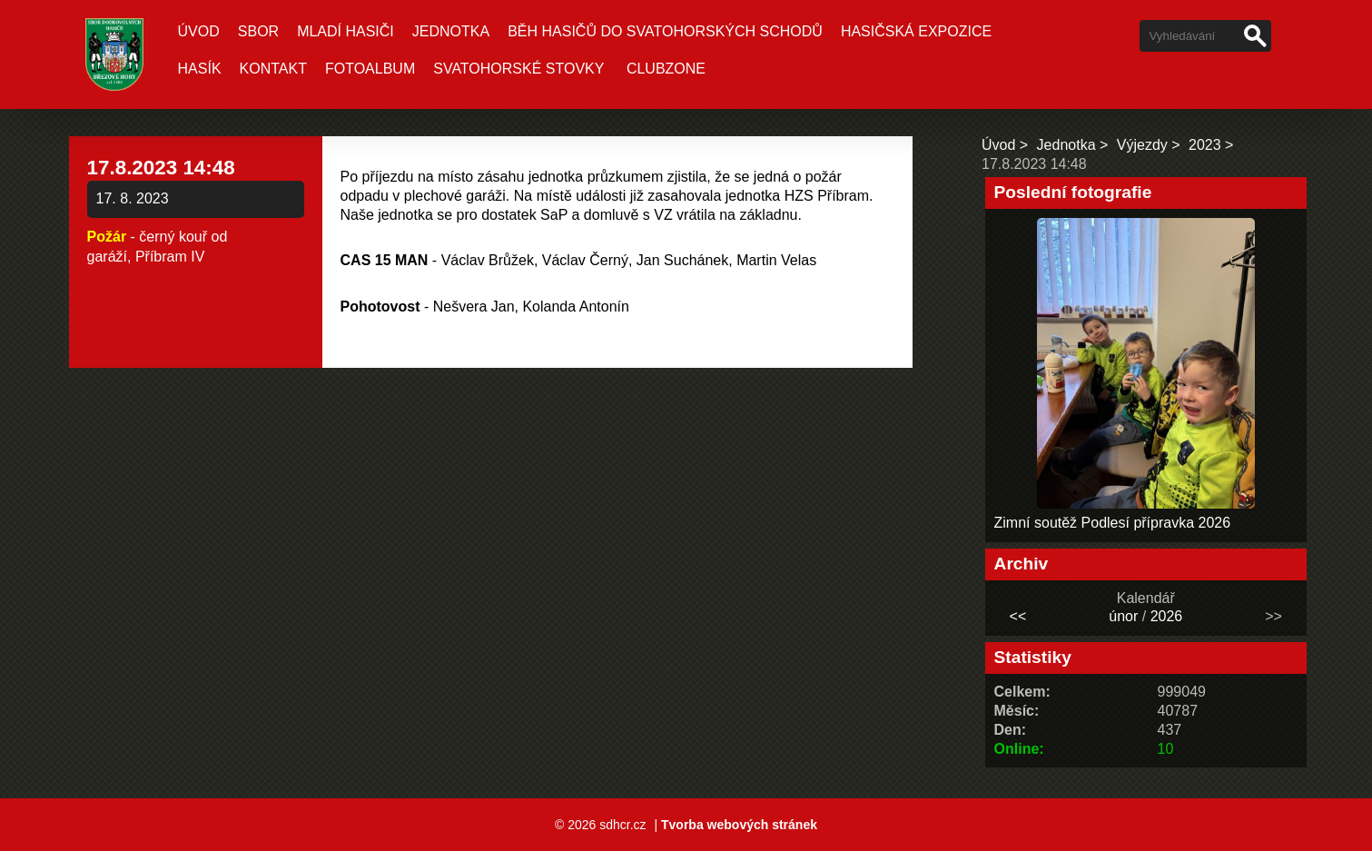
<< (1018, 616)
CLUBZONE (666, 68)
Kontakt (273, 68)
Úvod (199, 31)
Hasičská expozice (916, 31)
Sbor (258, 31)
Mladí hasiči (345, 31)
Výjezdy (1142, 145)
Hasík (200, 68)
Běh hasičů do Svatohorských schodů (665, 31)
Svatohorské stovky (518, 68)
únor (1123, 616)
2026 (1166, 616)
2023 (1205, 145)
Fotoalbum (370, 68)
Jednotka (450, 31)
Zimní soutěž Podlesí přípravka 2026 (1112, 522)
